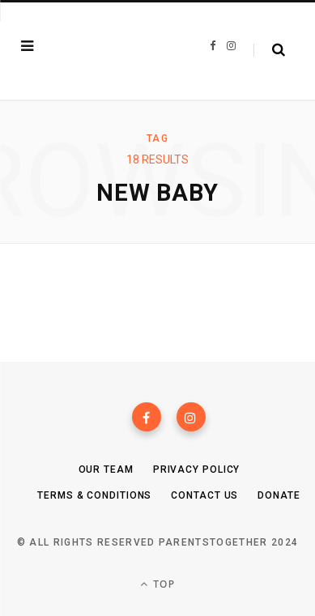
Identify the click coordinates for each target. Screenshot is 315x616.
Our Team (106, 469)
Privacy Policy (197, 469)
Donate (279, 495)
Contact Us (204, 495)
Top (157, 584)
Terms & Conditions (94, 495)
